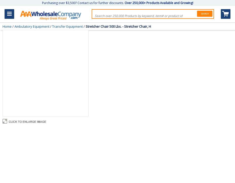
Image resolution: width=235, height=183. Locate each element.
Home (7, 26)
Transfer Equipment (67, 26)
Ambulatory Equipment (31, 26)
